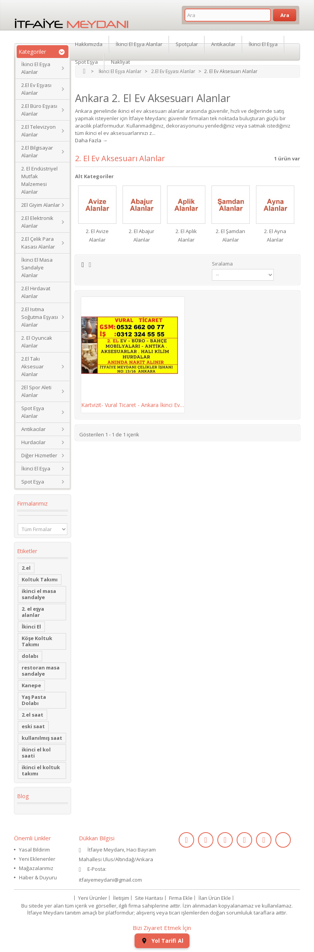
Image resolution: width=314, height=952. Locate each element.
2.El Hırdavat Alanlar (35, 292)
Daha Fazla (88, 140)
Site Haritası (149, 897)
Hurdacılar (33, 442)
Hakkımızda (88, 44)
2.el (26, 567)
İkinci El (31, 626)
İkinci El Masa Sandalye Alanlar (37, 267)
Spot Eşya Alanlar (32, 412)
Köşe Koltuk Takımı (37, 641)
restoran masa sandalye (41, 670)
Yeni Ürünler (92, 897)
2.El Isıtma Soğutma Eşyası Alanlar (39, 317)
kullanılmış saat (42, 737)
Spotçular (187, 44)
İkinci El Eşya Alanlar (35, 68)
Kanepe (31, 685)
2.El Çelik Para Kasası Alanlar (38, 242)
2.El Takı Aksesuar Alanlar (32, 366)
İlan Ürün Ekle (214, 897)
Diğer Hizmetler (39, 455)
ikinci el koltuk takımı (41, 770)
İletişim (121, 897)
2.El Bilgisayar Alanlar (37, 151)
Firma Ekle (181, 897)
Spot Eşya (32, 481)
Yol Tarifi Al (162, 940)
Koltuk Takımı (40, 579)
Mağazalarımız (36, 868)
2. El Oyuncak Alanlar (36, 341)
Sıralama (222, 263)
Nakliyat (120, 61)
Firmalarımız (32, 503)
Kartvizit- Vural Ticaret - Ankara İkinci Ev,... (132, 405)
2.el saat (32, 714)
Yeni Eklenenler (37, 858)
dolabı (30, 655)
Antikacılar (33, 429)
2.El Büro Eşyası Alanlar (39, 109)
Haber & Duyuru (38, 877)
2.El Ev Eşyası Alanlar (36, 89)
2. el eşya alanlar (33, 611)
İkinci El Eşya (35, 468)
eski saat (33, 726)
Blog (23, 796)
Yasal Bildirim (34, 849)
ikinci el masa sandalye (39, 594)
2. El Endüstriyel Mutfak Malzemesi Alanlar (39, 180)
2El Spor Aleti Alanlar (36, 391)
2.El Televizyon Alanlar (38, 130)
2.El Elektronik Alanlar (37, 222)
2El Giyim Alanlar (40, 204)
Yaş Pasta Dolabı (34, 700)
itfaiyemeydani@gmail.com (110, 879)
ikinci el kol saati (36, 752)
